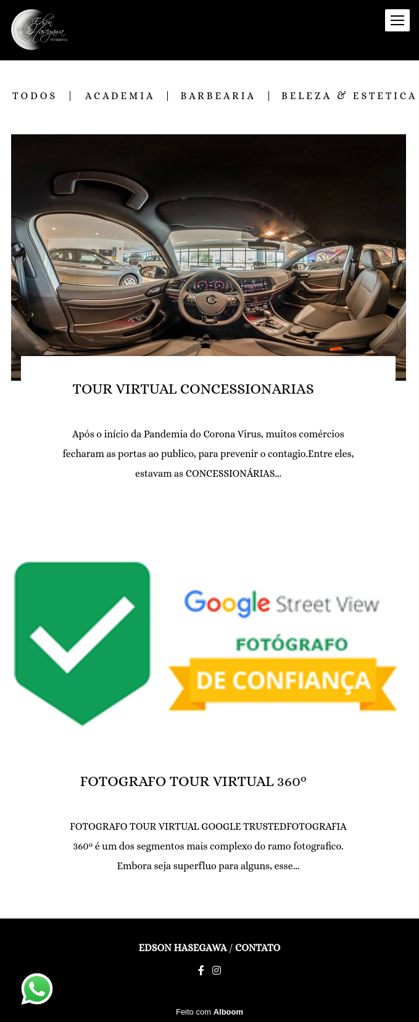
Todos (34, 96)
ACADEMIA (120, 96)
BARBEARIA (217, 96)
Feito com (209, 1011)
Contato (257, 948)
